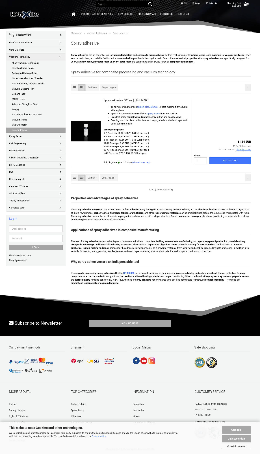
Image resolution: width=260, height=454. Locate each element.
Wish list (212, 3)
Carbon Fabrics (78, 404)
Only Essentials (236, 438)
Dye (11, 172)
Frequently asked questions (155, 14)
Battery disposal (17, 410)
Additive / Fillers (17, 193)
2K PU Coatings (17, 164)
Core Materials (16, 49)
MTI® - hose (18, 99)
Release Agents (17, 179)
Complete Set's (16, 207)
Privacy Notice (99, 436)
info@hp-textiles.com (213, 422)
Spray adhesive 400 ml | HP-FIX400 (126, 100)
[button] (183, 3)
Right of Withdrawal (19, 416)
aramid (153, 107)
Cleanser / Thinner (18, 186)
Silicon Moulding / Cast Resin (24, 157)
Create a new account (20, 255)
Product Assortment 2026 (97, 14)
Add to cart (230, 160)
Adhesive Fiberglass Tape (25, 104)
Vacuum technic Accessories (27, 114)
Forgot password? (18, 260)
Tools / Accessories (19, 200)
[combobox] (92, 87)
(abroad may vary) (141, 162)
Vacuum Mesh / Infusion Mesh (28, 83)
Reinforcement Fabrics (20, 42)
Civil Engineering (17, 143)
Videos (136, 416)
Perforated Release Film (24, 73)
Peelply (15, 109)
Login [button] (196, 3)
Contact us (138, 404)
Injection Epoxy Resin (23, 68)
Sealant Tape (18, 93)
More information (236, 446)
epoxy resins (153, 113)
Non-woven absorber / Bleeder (27, 78)
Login (35, 247)
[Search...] (150, 4)
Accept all (236, 429)
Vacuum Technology (19, 56)
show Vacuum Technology (25, 63)
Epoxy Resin (15, 136)
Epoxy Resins (77, 410)
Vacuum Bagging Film (23, 88)
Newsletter (138, 410)
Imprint (12, 404)
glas (147, 107)
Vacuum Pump (19, 119)
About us (183, 14)
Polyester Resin (17, 150)
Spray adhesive (19, 130)
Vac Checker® (19, 124)
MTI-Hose (76, 416)
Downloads (125, 14)
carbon (140, 107)
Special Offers (20, 35)
